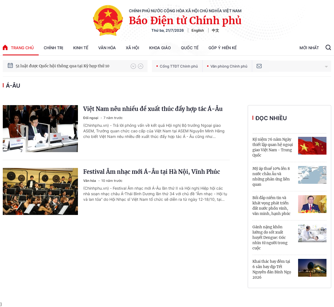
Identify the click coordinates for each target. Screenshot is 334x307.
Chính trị (53, 47)
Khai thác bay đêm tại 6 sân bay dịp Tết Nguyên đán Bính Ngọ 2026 (271, 269)
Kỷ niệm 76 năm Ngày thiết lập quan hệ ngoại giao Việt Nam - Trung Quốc (272, 147)
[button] (133, 66)
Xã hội (132, 47)
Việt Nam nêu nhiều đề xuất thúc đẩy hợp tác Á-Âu (153, 108)
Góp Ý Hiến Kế (222, 47)
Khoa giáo (160, 47)
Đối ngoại (91, 118)
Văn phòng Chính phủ (227, 66)
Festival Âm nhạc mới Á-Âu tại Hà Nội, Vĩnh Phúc (151, 171)
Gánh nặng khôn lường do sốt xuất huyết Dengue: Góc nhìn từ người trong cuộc (270, 238)
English (197, 30)
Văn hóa (107, 47)
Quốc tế (189, 47)
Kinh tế (80, 47)
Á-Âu (13, 85)
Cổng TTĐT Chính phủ (177, 66)
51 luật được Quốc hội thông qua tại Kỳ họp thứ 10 (62, 66)
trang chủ (18, 47)
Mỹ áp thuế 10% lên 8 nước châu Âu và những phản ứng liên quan (271, 176)
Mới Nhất (309, 47)
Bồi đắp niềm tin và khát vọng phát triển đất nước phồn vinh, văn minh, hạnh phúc (271, 205)
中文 (215, 30)
